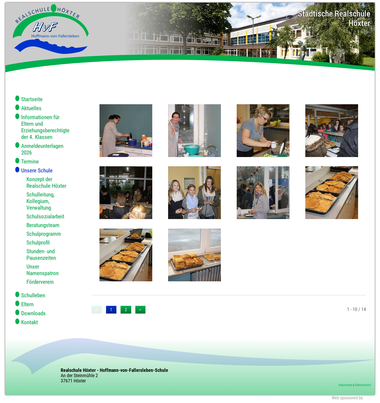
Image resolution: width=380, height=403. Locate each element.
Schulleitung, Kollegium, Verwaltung (40, 201)
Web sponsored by (347, 397)
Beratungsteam (42, 225)
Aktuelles (31, 108)
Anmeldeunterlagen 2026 (42, 149)
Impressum (346, 385)
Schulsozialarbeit (45, 216)
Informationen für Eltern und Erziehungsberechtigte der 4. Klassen (45, 127)
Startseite (31, 99)
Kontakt (29, 322)
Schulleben (33, 295)
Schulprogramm (43, 233)
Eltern (27, 304)
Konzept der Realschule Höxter (46, 182)
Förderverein (40, 281)
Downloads (33, 313)
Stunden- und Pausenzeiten (41, 254)
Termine (30, 161)
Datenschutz (363, 385)
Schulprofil (38, 242)
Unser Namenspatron (42, 269)
